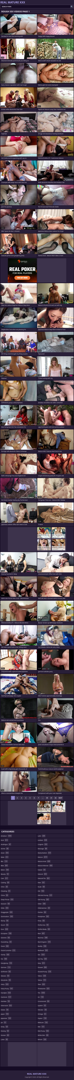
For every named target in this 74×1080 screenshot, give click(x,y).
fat (4, 958)
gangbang (6, 963)
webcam (43, 1022)
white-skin (43, 1035)
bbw (4, 865)
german (6, 967)
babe (5, 857)
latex (4, 1039)
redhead (43, 950)
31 (51, 798)
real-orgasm (44, 941)
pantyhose (43, 916)
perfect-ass (43, 924)
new (41, 882)
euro (4, 929)
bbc (4, 861)
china (4, 895)
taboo (42, 975)
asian (5, 852)
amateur (6, 835)
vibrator (42, 1009)
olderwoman (44, 908)
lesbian (42, 840)
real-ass (43, 937)
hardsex (5, 1001)
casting (5, 882)
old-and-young (45, 895)
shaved (42, 967)
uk (41, 997)
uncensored (44, 1001)
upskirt (42, 1005)
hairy (5, 984)
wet (41, 1026)
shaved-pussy (44, 971)
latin (41, 835)
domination (7, 916)
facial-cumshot (8, 950)
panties (42, 912)
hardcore (6, 997)
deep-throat (7, 899)
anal (4, 840)
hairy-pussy (7, 988)
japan (5, 1014)
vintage (42, 1014)
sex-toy (42, 958)
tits (41, 992)
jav (3, 1022)
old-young (43, 899)
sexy (41, 963)
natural (42, 874)
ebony (5, 920)
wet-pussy (43, 1030)
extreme (5, 937)
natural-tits (44, 878)
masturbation (44, 852)
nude (41, 886)
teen (41, 984)
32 (55, 798)
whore (42, 1039)
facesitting (6, 941)
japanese (6, 1018)
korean (5, 1035)
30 (47, 798)
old (41, 891)
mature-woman (45, 865)
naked (42, 869)
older (42, 903)
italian (5, 1009)
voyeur (42, 1018)
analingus (6, 844)
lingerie (43, 844)
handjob (6, 992)
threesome (44, 988)
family (5, 954)
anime (5, 848)
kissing (5, 1030)
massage (42, 848)
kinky (4, 1026)
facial (5, 946)
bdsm (5, 869)
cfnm (4, 886)
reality (42, 946)
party (41, 920)
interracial (6, 1005)
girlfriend (6, 971)
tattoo (42, 980)
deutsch (5, 903)
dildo (5, 908)
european (6, 933)
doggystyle (7, 912)
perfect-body (44, 929)
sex (41, 954)
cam (4, 878)
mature (43, 857)
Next (60, 798)
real (41, 933)
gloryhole (6, 980)
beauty (5, 874)
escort (5, 924)
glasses (5, 975)
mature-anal (44, 861)
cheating (6, 891)
